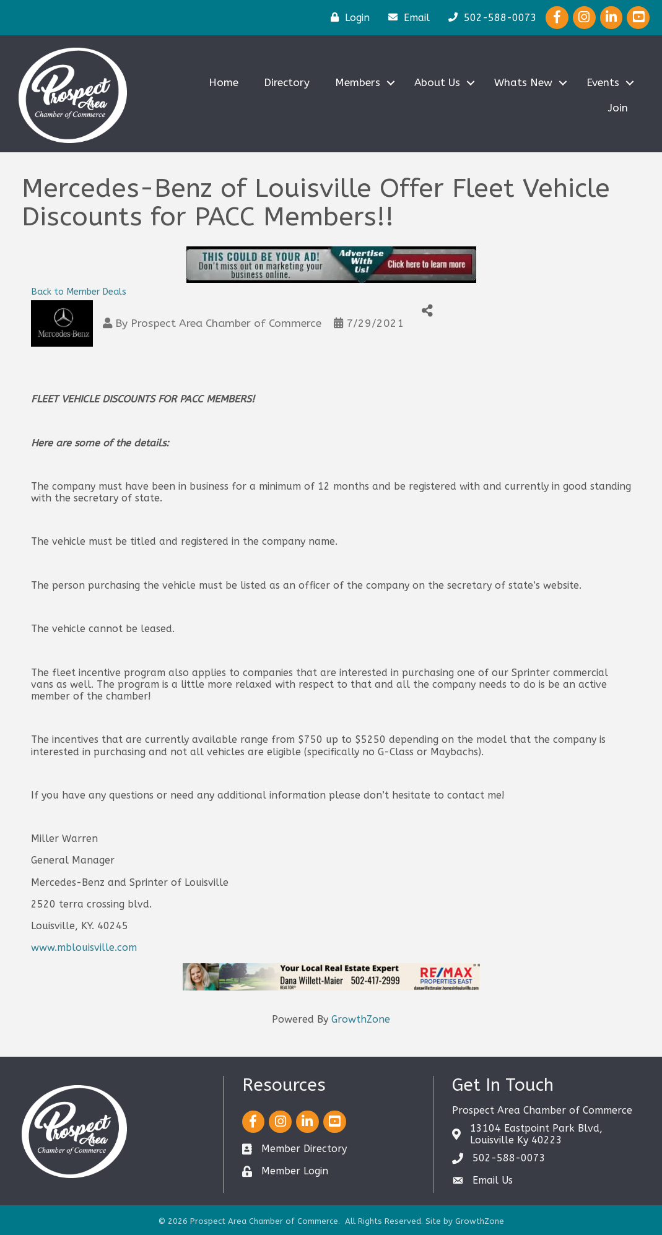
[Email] (406, 17)
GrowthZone (360, 1019)
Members (357, 82)
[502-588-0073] (489, 17)
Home (223, 82)
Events (602, 82)
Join (618, 108)
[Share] (427, 311)
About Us (437, 82)
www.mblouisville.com (84, 947)
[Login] (347, 17)
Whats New (523, 82)
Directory (287, 82)
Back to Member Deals (78, 292)
